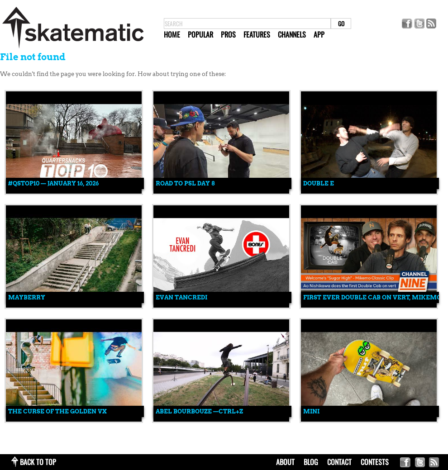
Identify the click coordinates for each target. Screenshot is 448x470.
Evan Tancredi (181, 297)
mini (311, 411)
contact (339, 461)
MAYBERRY (26, 297)
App (319, 34)
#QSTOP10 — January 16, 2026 (53, 183)
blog (311, 461)
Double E (318, 183)
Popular (200, 34)
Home (172, 34)
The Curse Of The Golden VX (57, 411)
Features (256, 34)
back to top (38, 461)
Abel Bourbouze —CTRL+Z (199, 411)
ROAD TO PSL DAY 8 (185, 183)
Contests (375, 461)
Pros (228, 34)
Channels (292, 34)
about (285, 461)
